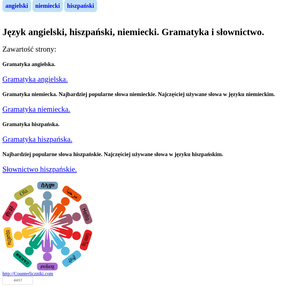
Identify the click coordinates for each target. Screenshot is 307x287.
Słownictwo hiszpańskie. (39, 169)
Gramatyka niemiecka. (36, 109)
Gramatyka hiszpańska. (37, 139)
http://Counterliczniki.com (27, 273)
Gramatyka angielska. (35, 79)
